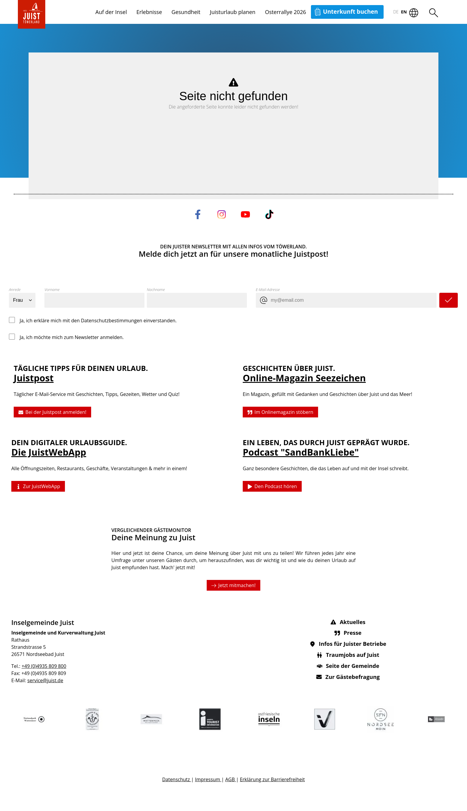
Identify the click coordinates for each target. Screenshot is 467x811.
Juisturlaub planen (233, 12)
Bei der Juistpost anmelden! (52, 412)
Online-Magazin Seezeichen (304, 378)
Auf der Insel (111, 12)
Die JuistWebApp (48, 452)
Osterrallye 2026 (285, 12)
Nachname (156, 289)
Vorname (52, 289)
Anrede (15, 289)
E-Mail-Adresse (268, 289)
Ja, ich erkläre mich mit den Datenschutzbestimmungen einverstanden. (98, 320)
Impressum (208, 779)
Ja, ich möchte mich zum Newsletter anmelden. (72, 337)
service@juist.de (45, 680)
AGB (230, 779)
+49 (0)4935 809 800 (43, 666)
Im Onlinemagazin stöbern (280, 412)
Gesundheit (186, 12)
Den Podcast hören (272, 486)
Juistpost (34, 378)
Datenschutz (176, 779)
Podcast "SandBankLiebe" (301, 452)
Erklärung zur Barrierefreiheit (272, 779)
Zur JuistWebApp (38, 486)
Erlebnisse (149, 12)
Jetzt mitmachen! (233, 585)
